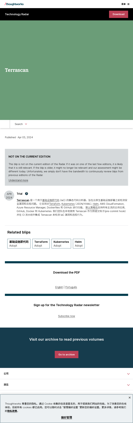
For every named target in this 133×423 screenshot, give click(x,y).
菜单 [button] (125, 4)
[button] (26, 193)
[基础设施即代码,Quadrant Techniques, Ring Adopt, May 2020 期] (18, 243)
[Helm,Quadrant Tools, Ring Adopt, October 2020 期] (78, 243)
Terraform (54, 203)
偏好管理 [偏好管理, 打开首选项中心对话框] (66, 417)
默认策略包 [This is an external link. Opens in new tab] (92, 207)
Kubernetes (68, 203)
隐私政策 (12, 410)
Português (71, 287)
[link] (118, 14)
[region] (66, 408)
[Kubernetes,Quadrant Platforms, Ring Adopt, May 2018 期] (61, 243)
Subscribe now (66, 316)
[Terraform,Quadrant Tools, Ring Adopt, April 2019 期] (41, 243)
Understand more (18, 180)
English (59, 287)
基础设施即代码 (50, 200)
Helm (96, 203)
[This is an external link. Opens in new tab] (23, 200)
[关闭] (129, 397)
